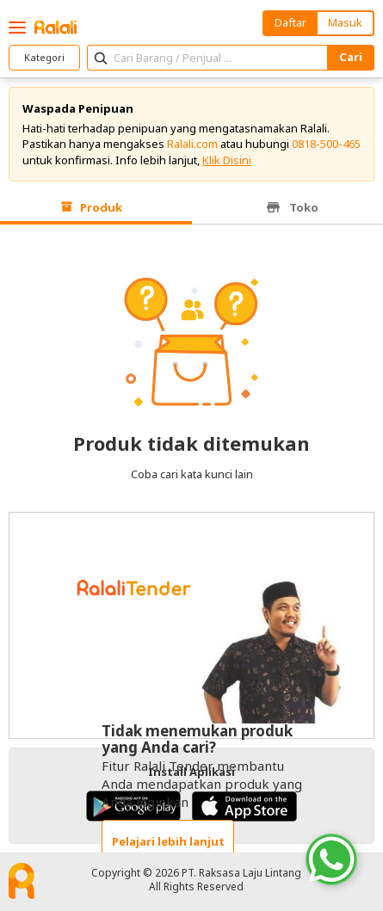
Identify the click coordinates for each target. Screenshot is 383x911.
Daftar (290, 22)
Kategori (44, 57)
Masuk (345, 22)
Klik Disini (226, 160)
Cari (350, 57)
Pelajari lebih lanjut (168, 841)
